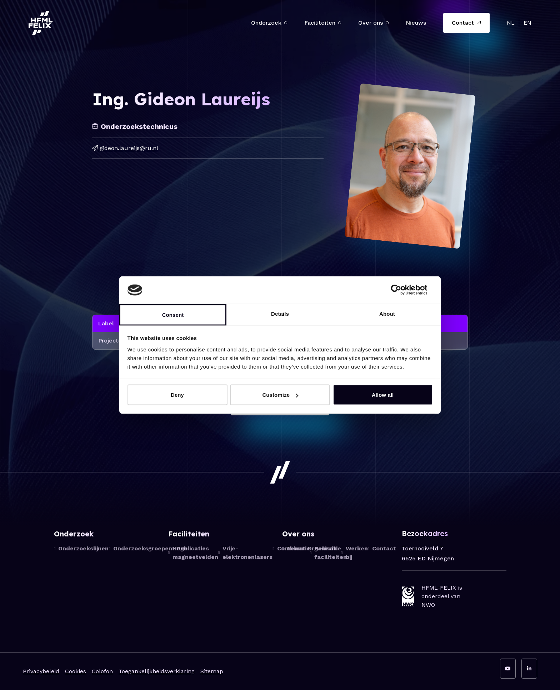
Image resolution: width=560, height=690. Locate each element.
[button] (285, 22)
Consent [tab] (173, 314)
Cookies (75, 671)
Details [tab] (280, 313)
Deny (177, 395)
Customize (280, 395)
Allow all (383, 395)
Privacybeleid (41, 671)
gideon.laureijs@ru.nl (125, 148)
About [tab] (387, 313)
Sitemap (211, 671)
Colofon (102, 671)
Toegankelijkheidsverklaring (157, 671)
